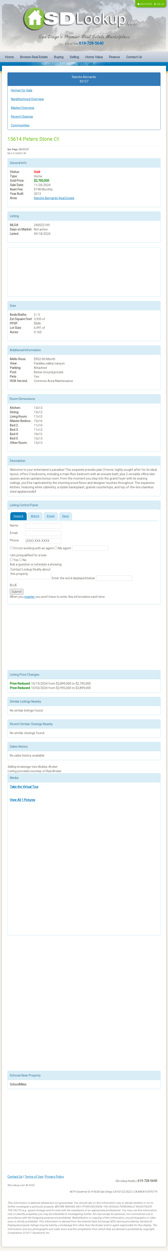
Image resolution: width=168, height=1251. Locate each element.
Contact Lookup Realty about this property (30, 573)
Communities (20, 125)
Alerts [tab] (35, 516)
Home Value (94, 57)
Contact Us (134, 57)
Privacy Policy (54, 1176)
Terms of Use (33, 1176)
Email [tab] (51, 516)
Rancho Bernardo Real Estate (54, 198)
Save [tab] (65, 516)
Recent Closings (22, 116)
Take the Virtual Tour (24, 787)
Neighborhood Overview (27, 99)
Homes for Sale (21, 90)
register (29, 596)
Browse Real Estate (34, 57)
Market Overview (22, 108)
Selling (74, 57)
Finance (114, 57)
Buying (58, 57)
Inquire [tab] (18, 516)
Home (9, 57)
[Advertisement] (32, 271)
